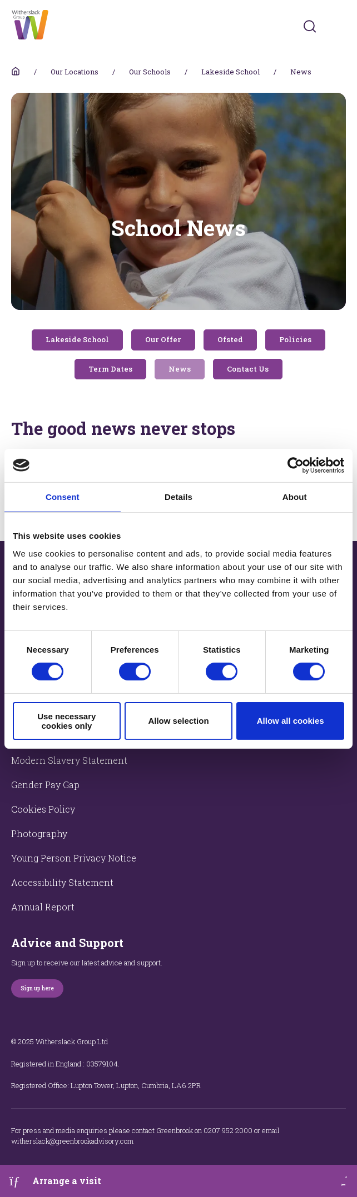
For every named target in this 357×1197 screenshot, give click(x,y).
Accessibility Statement (62, 882)
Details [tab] (178, 496)
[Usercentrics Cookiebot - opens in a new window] (295, 465)
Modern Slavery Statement (69, 760)
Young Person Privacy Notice (73, 858)
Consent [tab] (63, 496)
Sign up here (37, 988)
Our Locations (74, 72)
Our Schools (150, 72)
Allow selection (178, 720)
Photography (39, 833)
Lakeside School (230, 72)
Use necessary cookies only (66, 721)
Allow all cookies (290, 720)
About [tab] (294, 496)
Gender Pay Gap (45, 784)
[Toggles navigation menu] (338, 26)
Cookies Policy (43, 809)
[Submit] (310, 26)
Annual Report (43, 907)
